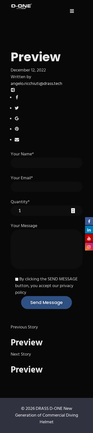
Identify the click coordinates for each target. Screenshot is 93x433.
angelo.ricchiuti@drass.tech (36, 83)
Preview (27, 343)
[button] (72, 11)
